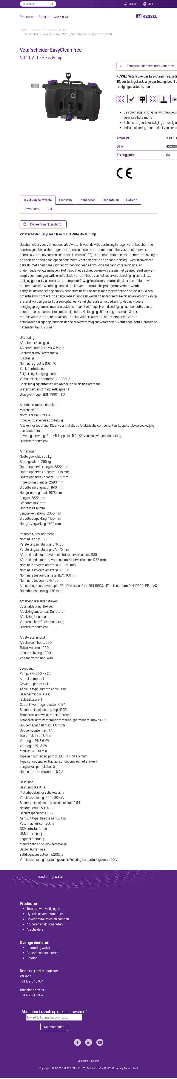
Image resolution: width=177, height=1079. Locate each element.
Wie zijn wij (61, 17)
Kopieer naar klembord (45, 225)
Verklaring (83, 1061)
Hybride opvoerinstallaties (45, 914)
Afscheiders (35, 930)
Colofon (32, 959)
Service (44, 17)
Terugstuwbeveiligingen (43, 909)
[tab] (37, 200)
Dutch (151, 3)
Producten (27, 17)
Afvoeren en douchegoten (45, 925)
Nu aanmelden (54, 1027)
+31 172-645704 (31, 982)
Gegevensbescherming (43, 953)
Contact (133, 3)
